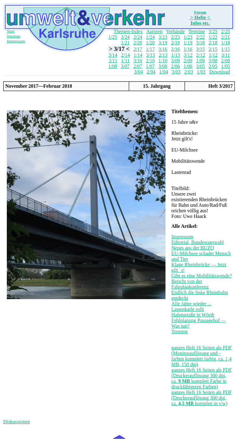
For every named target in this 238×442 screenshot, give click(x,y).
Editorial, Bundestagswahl (197, 242)
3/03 (176, 71)
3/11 (225, 55)
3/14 (112, 55)
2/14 (125, 55)
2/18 (213, 42)
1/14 (138, 55)
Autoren (154, 31)
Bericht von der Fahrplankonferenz (190, 284)
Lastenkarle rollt (187, 309)
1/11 (125, 60)
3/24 (125, 37)
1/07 (150, 66)
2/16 (175, 49)
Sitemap (13, 36)
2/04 (151, 71)
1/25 (112, 37)
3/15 (200, 49)
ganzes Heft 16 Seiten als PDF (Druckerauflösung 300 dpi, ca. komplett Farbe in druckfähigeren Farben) (201, 378)
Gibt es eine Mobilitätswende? (201, 275)
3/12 (188, 55)
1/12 (213, 55)
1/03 (201, 71)
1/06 (187, 66)
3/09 (175, 60)
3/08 (213, 60)
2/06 (175, 66)
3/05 (200, 66)
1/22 (213, 37)
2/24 (137, 37)
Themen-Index (128, 31)
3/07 (125, 66)
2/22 (200, 37)
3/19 (162, 42)
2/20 (137, 42)
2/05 (213, 66)
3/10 (137, 60)
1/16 (187, 49)
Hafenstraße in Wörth (192, 314)
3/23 (162, 37)
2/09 (187, 60)
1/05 (225, 66)
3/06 (162, 66)
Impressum (16, 41)
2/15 (213, 49)
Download (219, 71)
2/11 (113, 60)
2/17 (137, 49)
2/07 (137, 66)
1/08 (112, 66)
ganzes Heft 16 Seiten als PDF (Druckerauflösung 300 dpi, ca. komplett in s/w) (201, 398)
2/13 (163, 55)
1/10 (162, 60)
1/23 (187, 37)
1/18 (225, 42)
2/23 (175, 37)
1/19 (187, 42)
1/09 (200, 60)
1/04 (163, 71)
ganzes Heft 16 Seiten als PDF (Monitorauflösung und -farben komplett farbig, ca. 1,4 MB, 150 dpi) (201, 356)
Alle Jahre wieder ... (191, 303)
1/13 (175, 55)
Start (11, 31)
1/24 (150, 37)
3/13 (150, 55)
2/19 (175, 42)
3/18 (200, 42)
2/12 (200, 55)
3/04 (138, 71)
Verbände (175, 31)
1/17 (150, 49)
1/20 (150, 42)
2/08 (225, 60)
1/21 (125, 42)
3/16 (162, 49)
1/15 (225, 49)
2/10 (150, 60)
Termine (196, 31)
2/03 (188, 71)
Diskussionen (16, 421)
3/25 (213, 31)
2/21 (225, 37)
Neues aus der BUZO (192, 247)
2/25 (225, 31)
